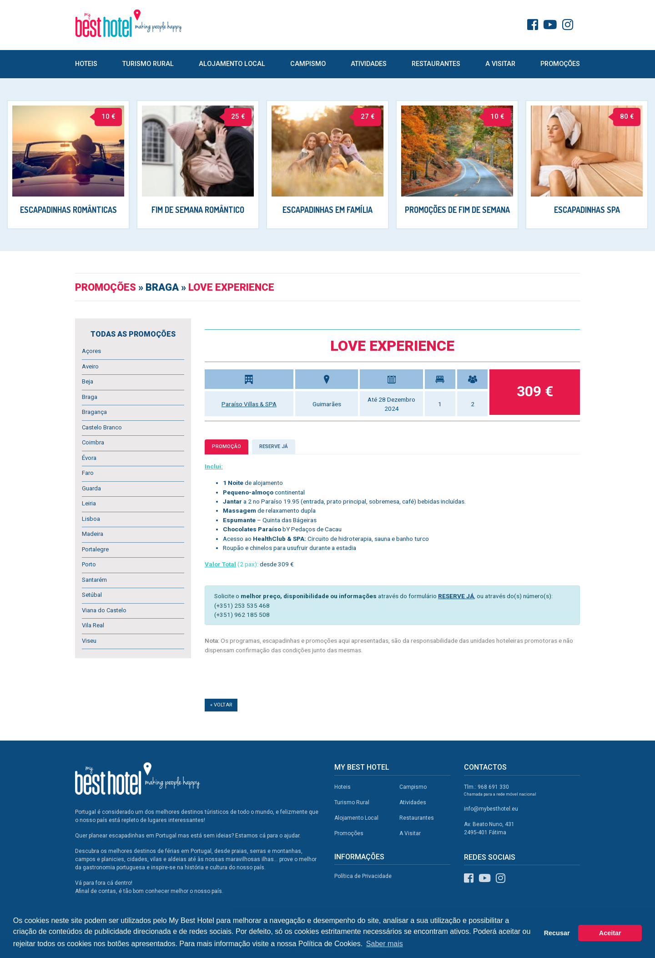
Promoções (560, 64)
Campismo (308, 64)
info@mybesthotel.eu (491, 809)
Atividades (369, 64)
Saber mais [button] (384, 944)
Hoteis (86, 64)
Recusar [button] (557, 933)
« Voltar (221, 705)
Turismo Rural (148, 64)
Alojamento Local (232, 64)
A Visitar (500, 64)
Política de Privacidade (363, 876)
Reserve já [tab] (273, 446)
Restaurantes (436, 64)
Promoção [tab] (226, 446)
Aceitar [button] (610, 933)
